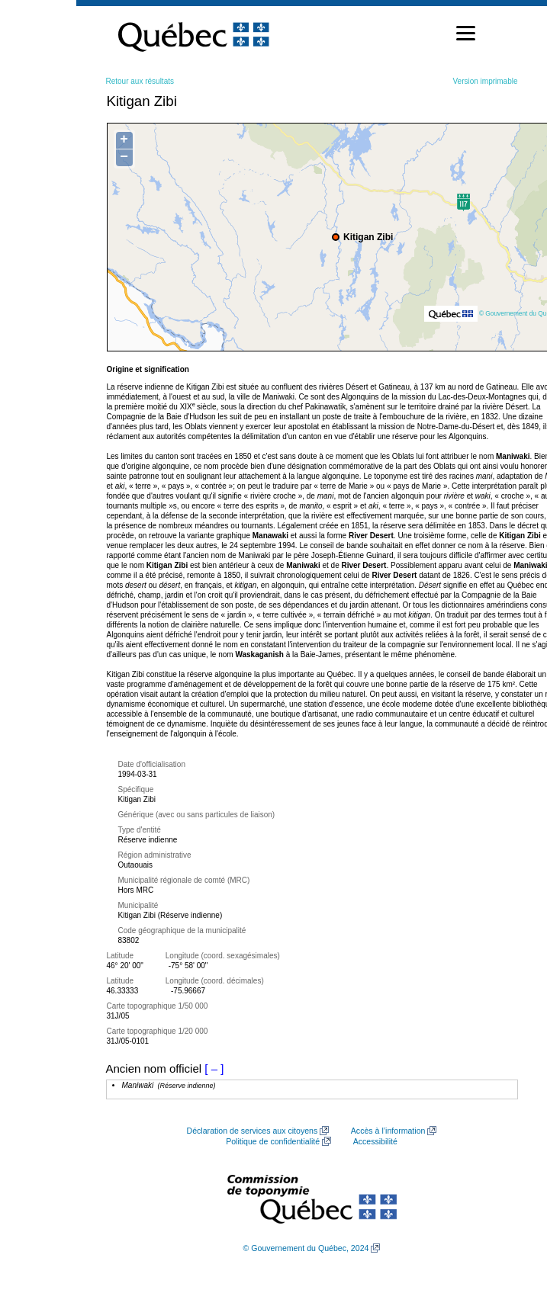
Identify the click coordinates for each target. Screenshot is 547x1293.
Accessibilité (375, 1141)
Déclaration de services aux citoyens (252, 1130)
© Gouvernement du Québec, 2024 (306, 1248)
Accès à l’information (388, 1130)
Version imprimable (484, 81)
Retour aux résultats (140, 81)
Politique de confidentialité (273, 1141)
